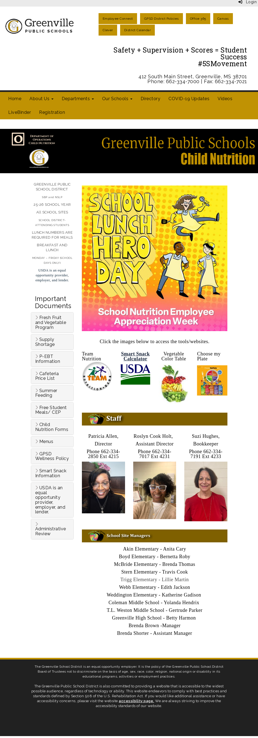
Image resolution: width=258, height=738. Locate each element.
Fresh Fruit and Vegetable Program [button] (50, 322)
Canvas (223, 19)
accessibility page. (136, 701)
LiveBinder (19, 112)
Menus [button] (44, 441)
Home (14, 98)
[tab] (52, 322)
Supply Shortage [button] (45, 342)
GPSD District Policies (161, 19)
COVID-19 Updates (188, 98)
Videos (225, 98)
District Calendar (137, 30)
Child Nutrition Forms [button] (52, 427)
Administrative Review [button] (50, 529)
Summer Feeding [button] (46, 393)
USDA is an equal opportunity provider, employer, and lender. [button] (50, 499)
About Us (41, 98)
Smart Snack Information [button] (51, 473)
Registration (52, 112)
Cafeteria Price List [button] (47, 376)
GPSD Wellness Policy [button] (52, 456)
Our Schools (117, 98)
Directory (151, 98)
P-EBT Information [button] (47, 359)
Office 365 (198, 19)
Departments (78, 98)
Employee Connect (118, 19)
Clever (108, 30)
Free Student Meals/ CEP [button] (51, 410)
